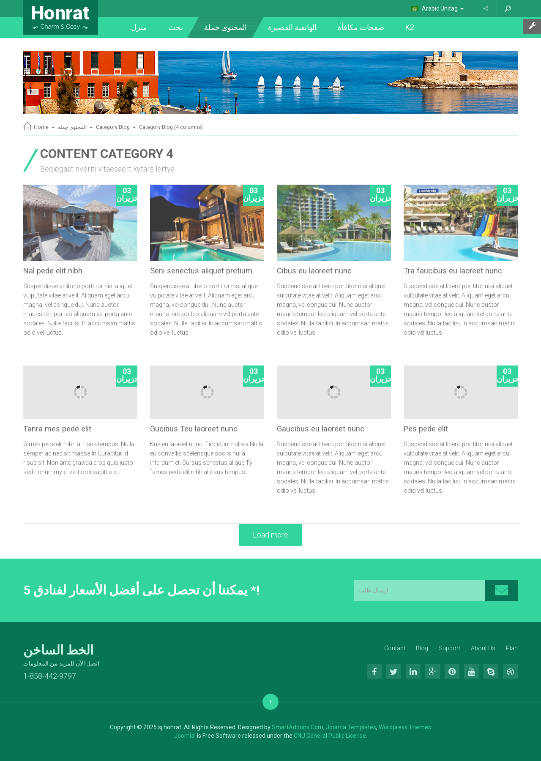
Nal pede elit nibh (52, 270)
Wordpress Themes (405, 727)
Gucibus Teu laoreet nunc (194, 428)
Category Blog (113, 127)
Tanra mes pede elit (57, 428)
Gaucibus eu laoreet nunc (320, 428)
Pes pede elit (426, 428)
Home (41, 127)
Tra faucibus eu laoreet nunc (453, 270)
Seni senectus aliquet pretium (201, 270)
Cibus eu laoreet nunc (314, 270)
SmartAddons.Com (297, 727)
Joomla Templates (351, 727)
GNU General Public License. (330, 735)
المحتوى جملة (72, 127)
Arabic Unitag (437, 8)
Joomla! (185, 735)
